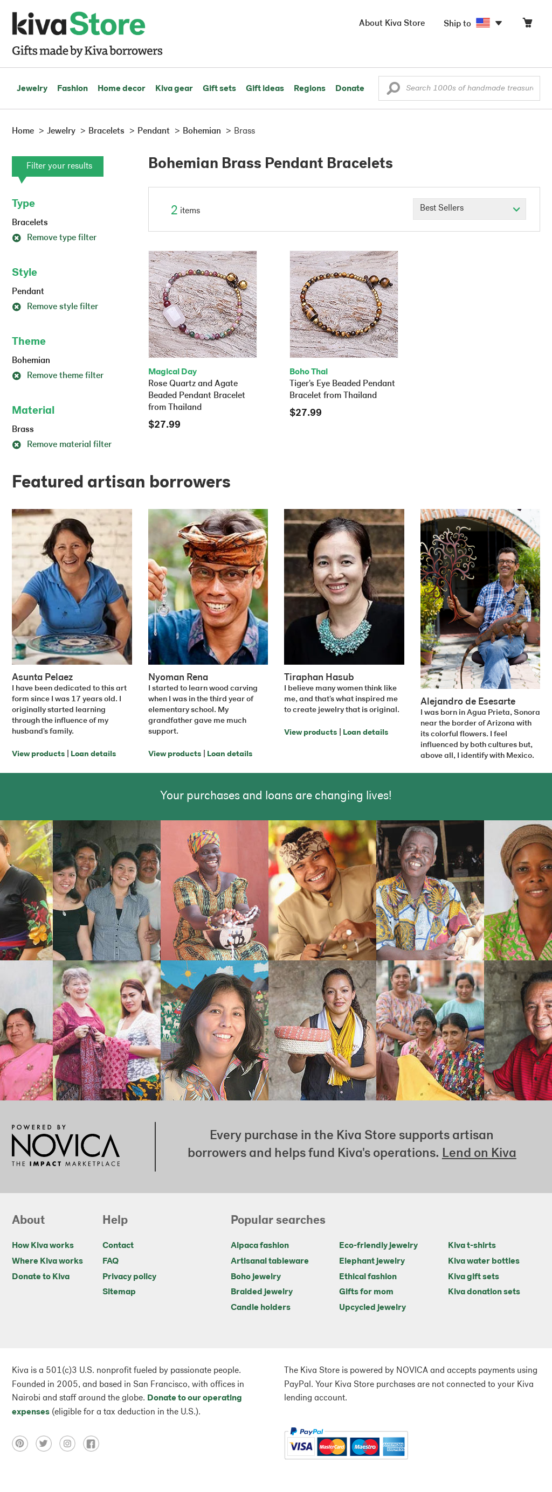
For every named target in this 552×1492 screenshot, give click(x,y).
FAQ (110, 1261)
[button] (393, 91)
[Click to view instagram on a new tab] (71, 1443)
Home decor (122, 89)
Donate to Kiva (41, 1277)
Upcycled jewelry (372, 1307)
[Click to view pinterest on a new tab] (24, 1443)
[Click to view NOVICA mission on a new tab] (66, 1146)
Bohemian (31, 361)
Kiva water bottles (484, 1261)
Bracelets (30, 223)
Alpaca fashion (260, 1246)
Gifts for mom (366, 1292)
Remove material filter (62, 445)
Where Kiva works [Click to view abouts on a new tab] (47, 1261)
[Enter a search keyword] (459, 88)
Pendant (28, 292)
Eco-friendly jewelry (378, 1246)
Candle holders (261, 1307)
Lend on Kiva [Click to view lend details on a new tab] (479, 1153)
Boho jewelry (256, 1277)
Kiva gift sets (473, 1277)
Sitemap (119, 1292)
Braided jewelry (262, 1292)
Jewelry (32, 89)
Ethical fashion (368, 1277)
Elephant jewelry (372, 1261)
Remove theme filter (58, 376)
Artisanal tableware (270, 1261)
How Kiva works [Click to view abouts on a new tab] (43, 1246)
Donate (349, 89)
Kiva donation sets (484, 1292)
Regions (310, 89)
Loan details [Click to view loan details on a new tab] (93, 754)
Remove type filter (54, 238)
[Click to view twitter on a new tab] (47, 1443)
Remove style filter (55, 307)
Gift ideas (265, 89)
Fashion (72, 89)
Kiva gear (174, 89)
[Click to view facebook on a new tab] (94, 1443)
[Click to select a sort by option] (469, 209)
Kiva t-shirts (472, 1246)
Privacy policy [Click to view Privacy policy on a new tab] (129, 1277)
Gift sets (219, 89)
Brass (23, 430)
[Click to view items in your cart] (527, 25)
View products (38, 754)
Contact (118, 1246)
